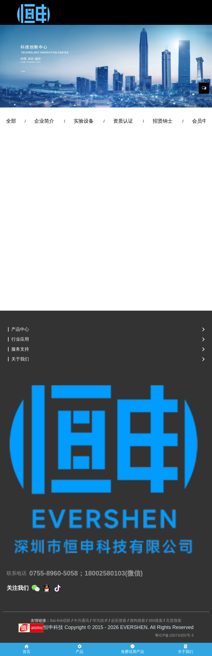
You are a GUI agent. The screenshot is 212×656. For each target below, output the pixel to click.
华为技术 (100, 620)
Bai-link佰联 (60, 620)
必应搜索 (118, 620)
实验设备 (84, 121)
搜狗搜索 (137, 620)
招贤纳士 (163, 121)
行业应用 (20, 339)
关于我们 (20, 359)
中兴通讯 (81, 620)
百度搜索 (173, 620)
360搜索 (156, 620)
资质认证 (123, 121)
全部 (11, 121)
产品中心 (20, 329)
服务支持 (20, 349)
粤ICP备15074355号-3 (174, 635)
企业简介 (44, 121)
